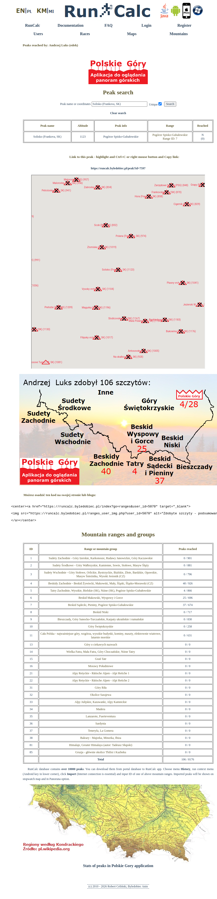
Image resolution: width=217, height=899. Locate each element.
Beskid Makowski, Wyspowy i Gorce (101, 600)
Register (184, 25)
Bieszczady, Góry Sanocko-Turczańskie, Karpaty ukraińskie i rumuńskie (101, 621)
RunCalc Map (118, 272)
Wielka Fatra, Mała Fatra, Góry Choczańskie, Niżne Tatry (100, 654)
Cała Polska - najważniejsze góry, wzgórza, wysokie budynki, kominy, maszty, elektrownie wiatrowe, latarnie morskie (100, 637)
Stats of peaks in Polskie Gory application (118, 868)
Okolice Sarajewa (100, 697)
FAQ (109, 25)
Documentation (71, 25)
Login (147, 25)
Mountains (179, 34)
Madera (100, 711)
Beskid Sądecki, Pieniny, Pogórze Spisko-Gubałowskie (100, 607)
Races (85, 34)
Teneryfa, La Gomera (100, 733)
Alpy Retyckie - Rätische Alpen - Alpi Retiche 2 (100, 682)
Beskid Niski (100, 614)
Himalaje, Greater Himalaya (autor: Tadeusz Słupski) (100, 747)
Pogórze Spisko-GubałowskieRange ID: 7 (170, 136)
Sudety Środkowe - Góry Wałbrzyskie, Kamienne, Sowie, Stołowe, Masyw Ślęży (100, 567)
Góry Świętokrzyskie (100, 628)
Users (38, 34)
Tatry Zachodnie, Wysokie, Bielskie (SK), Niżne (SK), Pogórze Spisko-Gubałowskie (100, 593)
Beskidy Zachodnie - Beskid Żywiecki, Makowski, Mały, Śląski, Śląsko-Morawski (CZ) (100, 585)
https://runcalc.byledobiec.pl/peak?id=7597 (118, 168)
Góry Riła (101, 690)
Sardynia (100, 725)
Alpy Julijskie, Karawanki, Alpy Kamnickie (101, 704)
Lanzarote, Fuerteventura (101, 718)
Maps (131, 34)
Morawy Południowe (100, 668)
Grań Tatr (100, 661)
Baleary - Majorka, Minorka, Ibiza (100, 740)
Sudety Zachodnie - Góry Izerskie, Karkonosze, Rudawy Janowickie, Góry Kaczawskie (101, 560)
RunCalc (32, 25)
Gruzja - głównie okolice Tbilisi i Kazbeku (100, 754)
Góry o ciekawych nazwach (100, 647)
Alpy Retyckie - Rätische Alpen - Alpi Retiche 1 (100, 675)
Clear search (118, 113)
